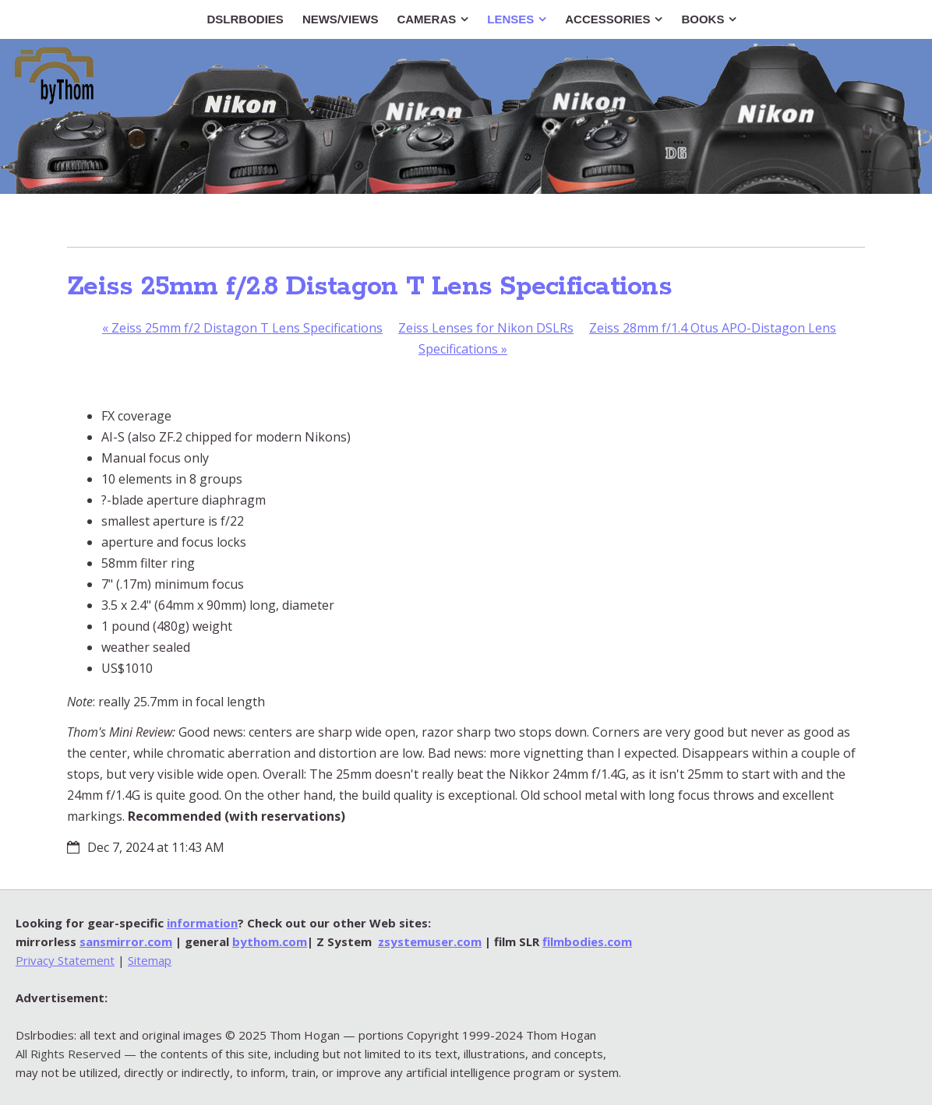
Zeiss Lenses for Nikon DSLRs (486, 327)
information (202, 923)
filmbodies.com (587, 941)
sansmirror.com (125, 941)
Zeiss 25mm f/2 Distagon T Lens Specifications (242, 327)
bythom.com (269, 941)
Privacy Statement (65, 960)
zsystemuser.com (430, 941)
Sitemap (149, 960)
